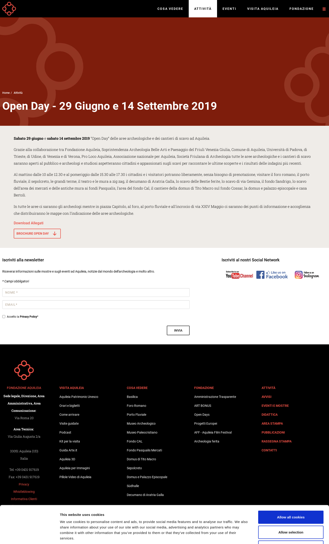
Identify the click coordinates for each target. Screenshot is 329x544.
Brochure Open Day (32, 233)
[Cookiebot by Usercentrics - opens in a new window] (30, 535)
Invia (178, 330)
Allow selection (290, 499)
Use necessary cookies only (291, 514)
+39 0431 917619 (27, 469)
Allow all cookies (291, 484)
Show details (239, 535)
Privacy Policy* (29, 316)
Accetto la (20, 316)
